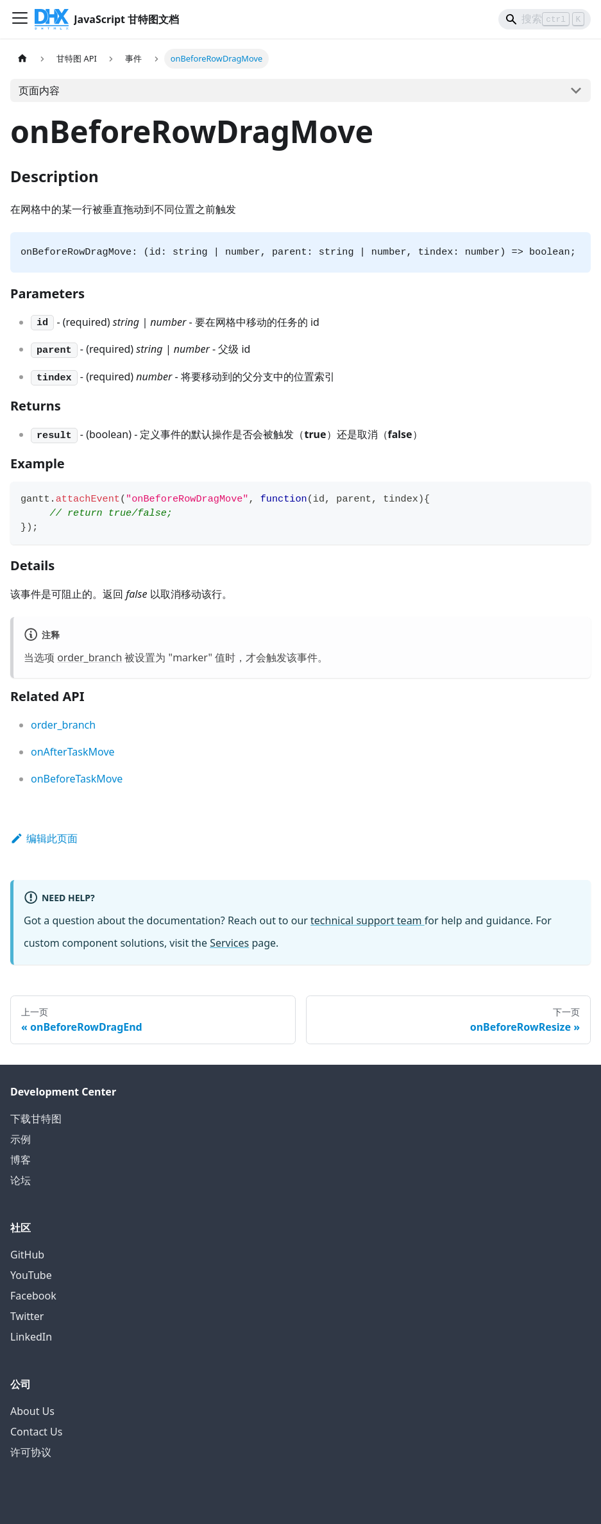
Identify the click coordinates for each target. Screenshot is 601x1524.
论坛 (20, 1180)
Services (229, 943)
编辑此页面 (44, 838)
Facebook (33, 1296)
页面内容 (39, 90)
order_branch (89, 657)
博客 (20, 1160)
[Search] (544, 19)
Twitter (27, 1316)
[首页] (22, 59)
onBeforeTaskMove (77, 779)
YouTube (31, 1275)
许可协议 (30, 1452)
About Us (32, 1411)
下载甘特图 (36, 1119)
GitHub (27, 1255)
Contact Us (36, 1432)
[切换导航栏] (20, 19)
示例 (20, 1139)
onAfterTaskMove (73, 752)
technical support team (367, 920)
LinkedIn (31, 1337)
